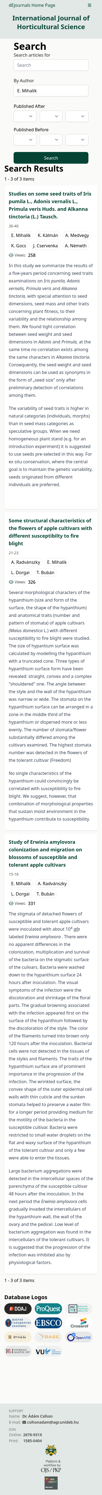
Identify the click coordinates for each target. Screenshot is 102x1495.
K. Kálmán (48, 235)
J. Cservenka (45, 246)
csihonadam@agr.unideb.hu (53, 1422)
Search (51, 158)
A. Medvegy (77, 235)
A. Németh (76, 246)
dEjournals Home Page (32, 5)
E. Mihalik (21, 235)
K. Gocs (18, 246)
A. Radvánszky (25, 562)
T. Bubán (45, 573)
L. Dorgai (20, 573)
